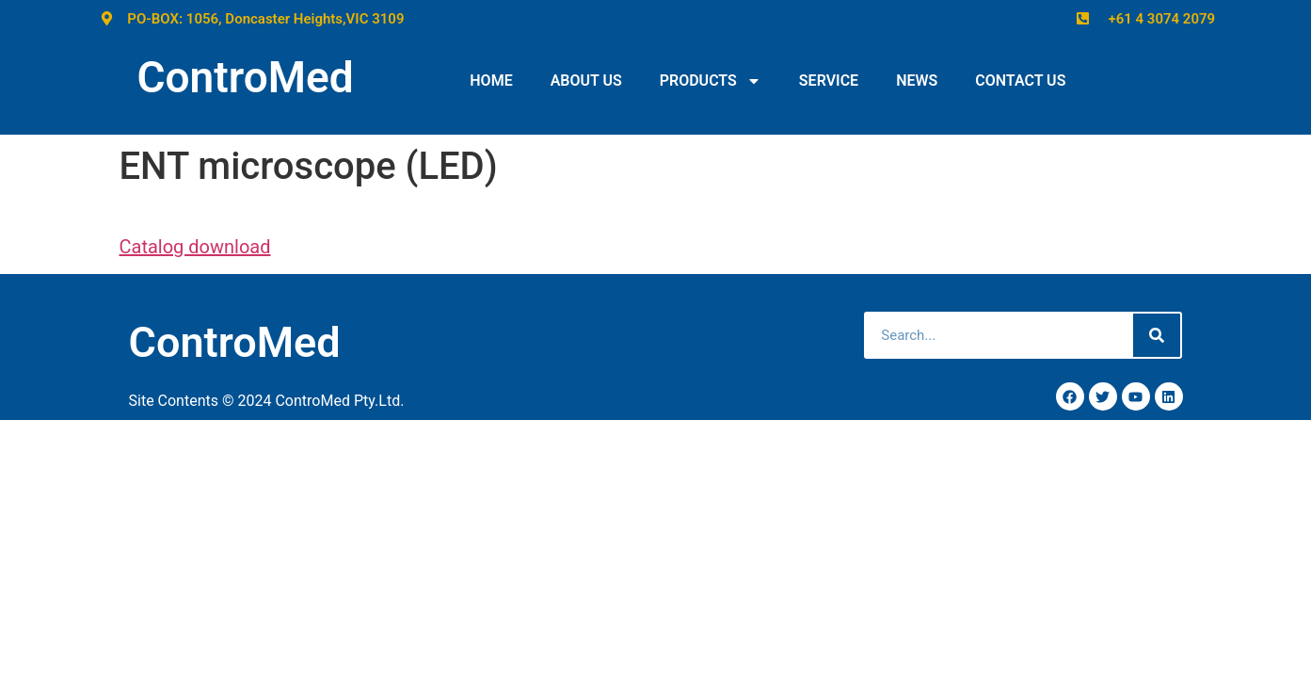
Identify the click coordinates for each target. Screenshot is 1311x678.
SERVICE (828, 80)
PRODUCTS (710, 81)
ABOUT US (586, 80)
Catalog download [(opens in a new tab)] (195, 246)
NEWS (916, 80)
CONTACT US (1020, 80)
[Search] (1156, 335)
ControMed (245, 77)
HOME (491, 80)
